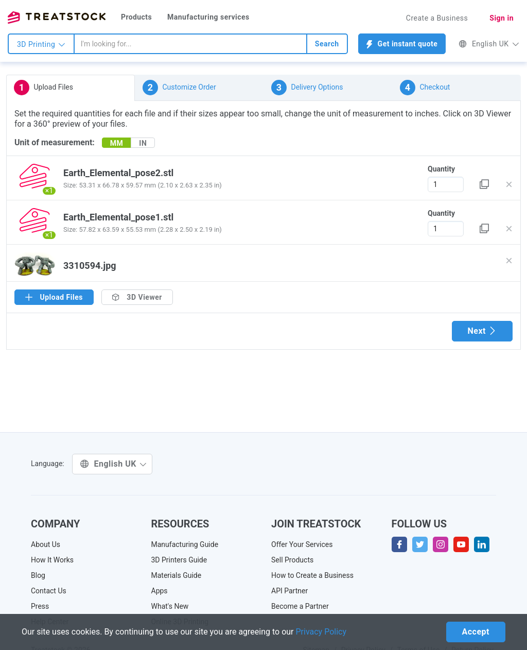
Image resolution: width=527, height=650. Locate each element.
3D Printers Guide (179, 560)
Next (482, 331)
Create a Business (437, 18)
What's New (170, 606)
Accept (475, 632)
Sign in (501, 18)
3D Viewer (137, 297)
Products (136, 17)
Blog (38, 575)
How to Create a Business (312, 575)
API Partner (289, 591)
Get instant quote (402, 44)
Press (40, 606)
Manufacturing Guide (185, 544)
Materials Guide (176, 575)
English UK (489, 44)
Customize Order (179, 87)
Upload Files (43, 87)
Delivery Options (307, 87)
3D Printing (41, 44)
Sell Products (292, 560)
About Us (45, 544)
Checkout (425, 87)
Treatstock (57, 17)
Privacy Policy (321, 632)
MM (117, 143)
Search (327, 44)
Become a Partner (300, 606)
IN (143, 143)
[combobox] (190, 44)
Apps (159, 591)
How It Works (52, 560)
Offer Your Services (302, 544)
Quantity (441, 169)
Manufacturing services (208, 17)
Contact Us (48, 591)
